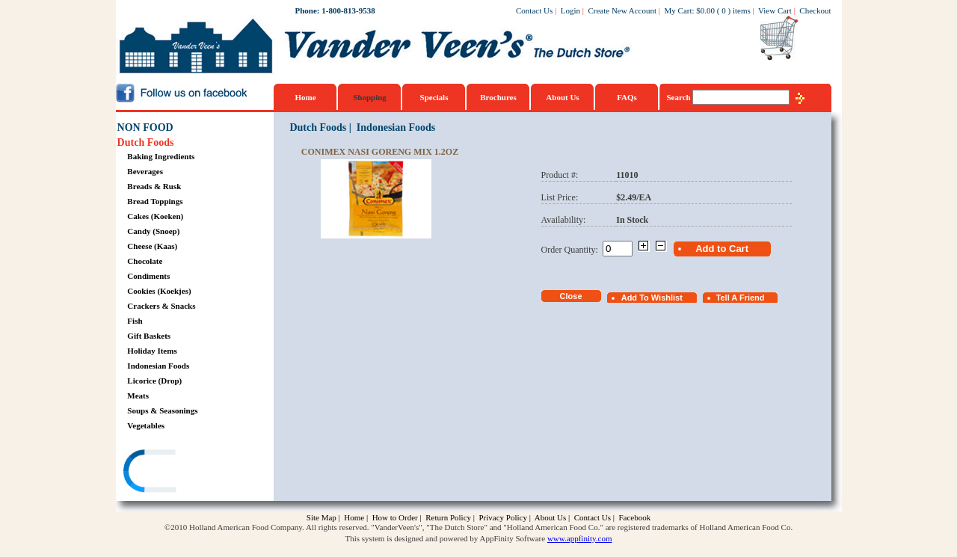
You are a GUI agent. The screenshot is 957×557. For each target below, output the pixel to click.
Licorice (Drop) (154, 380)
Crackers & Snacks (161, 305)
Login (570, 10)
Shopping (370, 97)
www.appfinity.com (579, 538)
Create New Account (622, 10)
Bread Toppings (154, 201)
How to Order (395, 517)
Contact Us (534, 10)
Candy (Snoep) (153, 231)
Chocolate (144, 260)
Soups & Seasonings (162, 410)
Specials (434, 97)
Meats (138, 395)
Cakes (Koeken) (155, 216)
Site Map (321, 517)
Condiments (148, 275)
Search (680, 97)
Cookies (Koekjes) (159, 290)
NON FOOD (145, 127)
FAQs (627, 97)
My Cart (678, 10)
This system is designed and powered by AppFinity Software (445, 538)
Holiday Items (151, 350)
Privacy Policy (502, 517)
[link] (175, 472)
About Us (562, 97)
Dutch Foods (145, 142)
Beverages (145, 171)
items (742, 10)
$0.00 (705, 10)
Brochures (498, 97)
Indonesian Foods (158, 365)
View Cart (775, 10)
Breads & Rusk (154, 186)
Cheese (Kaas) (152, 245)
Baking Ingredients (160, 156)
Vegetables (145, 425)
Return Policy (448, 517)
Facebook (634, 517)
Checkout (815, 10)
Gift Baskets (148, 335)
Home (305, 97)
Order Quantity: (572, 249)
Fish (134, 320)
